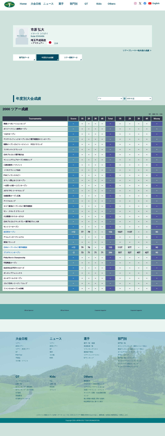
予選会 (18, 371)
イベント (53, 403)
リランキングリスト (91, 362)
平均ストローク (123, 368)
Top (51, 394)
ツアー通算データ (70, 57)
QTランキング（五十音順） (25, 403)
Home (25, 4)
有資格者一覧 (88, 359)
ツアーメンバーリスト (92, 368)
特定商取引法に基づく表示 (93, 415)
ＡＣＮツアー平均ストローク (128, 380)
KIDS (51, 371)
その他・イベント (22, 374)
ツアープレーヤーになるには (94, 400)
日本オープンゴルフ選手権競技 (15, 247)
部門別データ (24, 57)
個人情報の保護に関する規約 (94, 412)
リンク (86, 409)
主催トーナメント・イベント (94, 403)
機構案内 (87, 394)
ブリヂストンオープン (12, 252)
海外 (51, 365)
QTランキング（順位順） (24, 400)
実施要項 (19, 409)
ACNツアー (19, 359)
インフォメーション (23, 394)
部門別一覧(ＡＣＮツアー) (127, 371)
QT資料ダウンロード (23, 412)
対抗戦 (52, 400)
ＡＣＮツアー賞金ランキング (128, 377)
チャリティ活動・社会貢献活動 (95, 406)
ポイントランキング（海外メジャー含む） (133, 359)
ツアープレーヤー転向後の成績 (134, 50)
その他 (52, 368)
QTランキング (89, 371)
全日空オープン (9, 232)
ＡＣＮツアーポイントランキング (130, 374)
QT (17, 365)
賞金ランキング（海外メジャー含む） (131, 362)
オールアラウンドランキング (128, 365)
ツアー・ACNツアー (23, 362)
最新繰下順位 (88, 365)
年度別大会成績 (47, 57)
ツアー (18, 356)
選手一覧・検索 (89, 356)
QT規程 (18, 406)
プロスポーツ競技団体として (94, 397)
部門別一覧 (122, 356)
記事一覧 (19, 397)
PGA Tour (19, 368)
